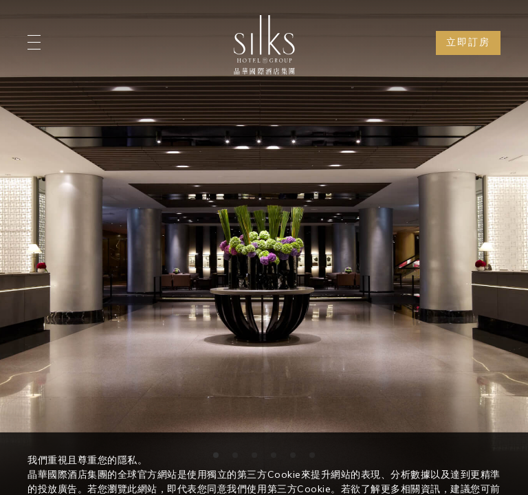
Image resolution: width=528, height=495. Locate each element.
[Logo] (264, 45)
